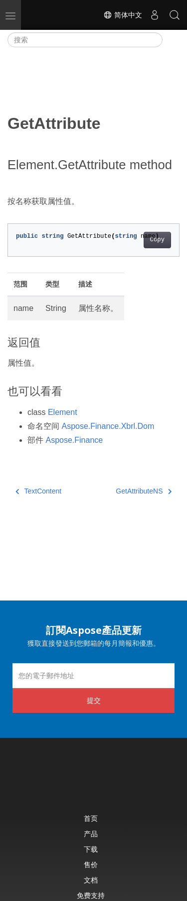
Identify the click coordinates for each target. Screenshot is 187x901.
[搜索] (85, 39)
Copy (157, 239)
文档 (91, 880)
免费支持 (91, 895)
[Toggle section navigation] (171, 39)
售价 (91, 864)
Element (62, 412)
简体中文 (122, 14)
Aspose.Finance (74, 440)
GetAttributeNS (144, 491)
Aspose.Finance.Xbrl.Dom (107, 426)
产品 (91, 833)
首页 (91, 818)
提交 (94, 700)
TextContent (38, 491)
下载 (91, 849)
